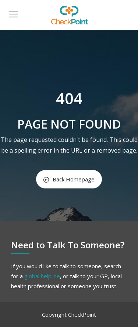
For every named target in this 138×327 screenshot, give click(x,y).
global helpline (42, 276)
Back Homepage (69, 179)
